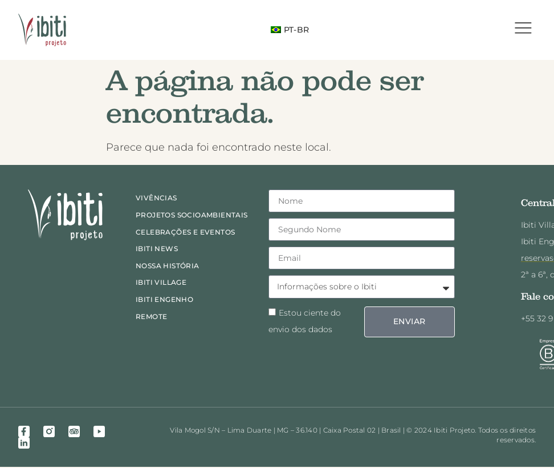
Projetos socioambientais (192, 215)
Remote (151, 317)
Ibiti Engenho (164, 300)
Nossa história (167, 266)
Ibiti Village (161, 283)
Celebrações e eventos (185, 232)
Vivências (156, 199)
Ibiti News (157, 249)
